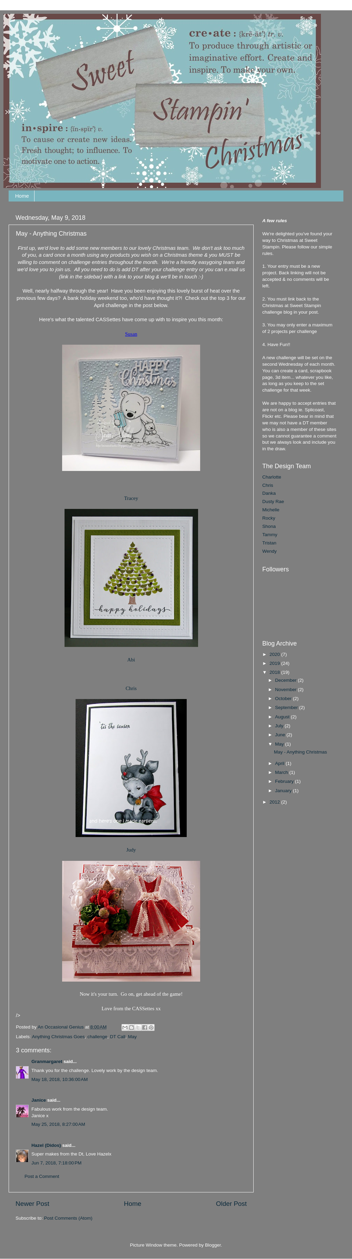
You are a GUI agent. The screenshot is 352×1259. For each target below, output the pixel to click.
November (286, 689)
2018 (275, 672)
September (287, 707)
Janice (38, 1100)
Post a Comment (42, 1176)
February (285, 781)
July (280, 725)
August (283, 716)
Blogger (213, 1245)
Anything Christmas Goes (58, 1036)
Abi (131, 659)
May (132, 1036)
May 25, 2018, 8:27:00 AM (58, 1124)
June (280, 734)
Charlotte (271, 477)
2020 (275, 654)
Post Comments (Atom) (68, 1218)
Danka (269, 493)
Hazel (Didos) (46, 1145)
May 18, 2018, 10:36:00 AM (59, 1079)
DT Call (117, 1036)
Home (22, 196)
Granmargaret (46, 1061)
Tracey (131, 498)
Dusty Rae (273, 501)
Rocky (268, 518)
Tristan (269, 542)
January (284, 790)
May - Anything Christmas (300, 752)
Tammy (269, 534)
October (284, 698)
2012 (275, 802)
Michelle (271, 509)
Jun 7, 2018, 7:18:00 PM (56, 1162)
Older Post (231, 1203)
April (280, 763)
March (282, 772)
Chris (131, 688)
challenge (97, 1036)
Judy (131, 850)
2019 (275, 663)
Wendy (269, 551)
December (286, 680)
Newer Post (32, 1203)
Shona (269, 526)
